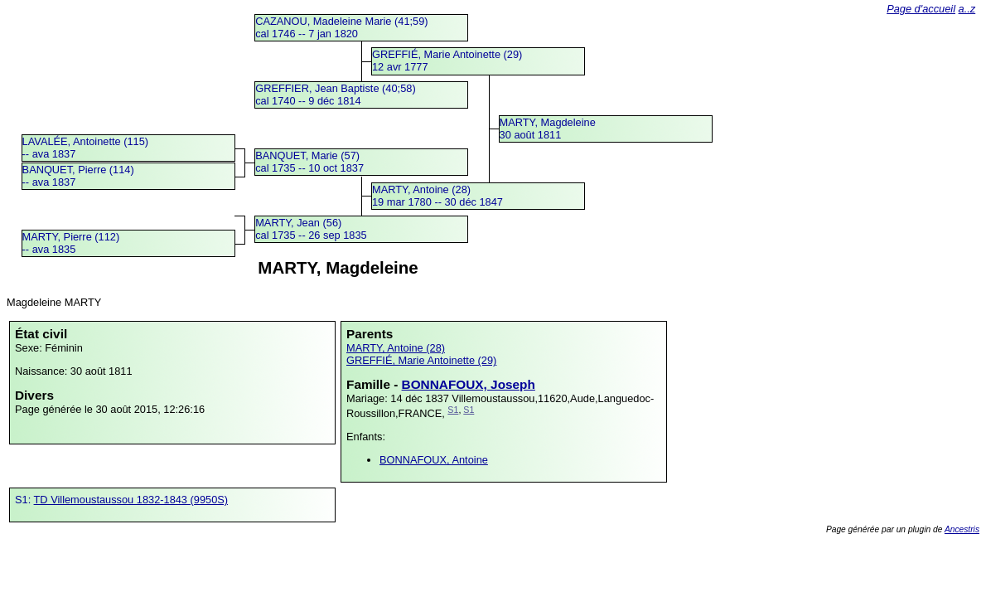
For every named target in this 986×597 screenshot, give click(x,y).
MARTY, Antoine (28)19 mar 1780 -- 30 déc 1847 (437, 195)
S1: (24, 499)
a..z (967, 8)
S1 (452, 410)
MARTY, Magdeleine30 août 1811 (548, 128)
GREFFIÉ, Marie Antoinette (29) (421, 360)
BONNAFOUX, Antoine (433, 460)
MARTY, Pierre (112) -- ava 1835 (71, 243)
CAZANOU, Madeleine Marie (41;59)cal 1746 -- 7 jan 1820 (341, 27)
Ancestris (962, 529)
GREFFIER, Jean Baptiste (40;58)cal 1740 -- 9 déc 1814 (335, 94)
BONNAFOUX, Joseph (468, 384)
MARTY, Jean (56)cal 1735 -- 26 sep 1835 (310, 228)
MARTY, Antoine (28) (395, 348)
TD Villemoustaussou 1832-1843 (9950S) (131, 499)
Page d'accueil (921, 8)
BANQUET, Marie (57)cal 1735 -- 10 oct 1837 (309, 161)
